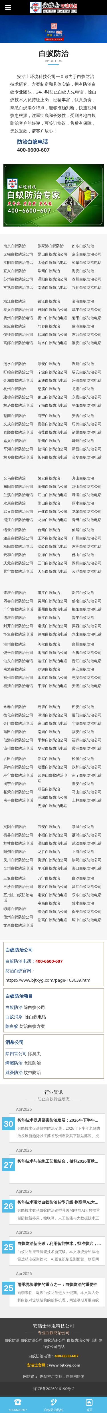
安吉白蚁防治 (83, 415)
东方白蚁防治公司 (52, 886)
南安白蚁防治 (83, 669)
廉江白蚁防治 (49, 617)
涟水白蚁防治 (14, 363)
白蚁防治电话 (40, 1356)
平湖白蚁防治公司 (18, 448)
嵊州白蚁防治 (83, 440)
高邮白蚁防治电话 (18, 342)
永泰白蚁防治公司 (52, 677)
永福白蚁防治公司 (52, 834)
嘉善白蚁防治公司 (52, 423)
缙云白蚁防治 (14, 529)
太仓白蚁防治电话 (52, 262)
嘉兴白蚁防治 (14, 440)
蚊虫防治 (32, 1072)
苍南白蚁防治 (14, 415)
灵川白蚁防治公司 (18, 859)
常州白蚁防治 (49, 270)
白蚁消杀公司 (55, 1340)
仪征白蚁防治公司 (18, 334)
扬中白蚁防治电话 (52, 317)
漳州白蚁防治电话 (18, 748)
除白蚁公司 (34, 1007)
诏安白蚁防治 (83, 706)
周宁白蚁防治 (14, 783)
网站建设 (30, 1376)
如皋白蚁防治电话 (87, 262)
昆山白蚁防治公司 (52, 254)
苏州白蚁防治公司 (18, 279)
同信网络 (73, 1376)
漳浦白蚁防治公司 (52, 715)
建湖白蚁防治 (83, 326)
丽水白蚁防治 (83, 503)
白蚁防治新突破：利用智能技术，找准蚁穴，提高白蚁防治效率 (59, 1243)
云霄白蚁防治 (49, 706)
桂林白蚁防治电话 (18, 843)
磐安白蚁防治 (49, 478)
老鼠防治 (32, 1063)
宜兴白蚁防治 (14, 270)
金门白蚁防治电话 (18, 723)
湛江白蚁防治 (49, 592)
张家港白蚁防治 (51, 245)
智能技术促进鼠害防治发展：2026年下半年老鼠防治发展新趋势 (59, 1120)
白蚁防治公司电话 (82, 1340)
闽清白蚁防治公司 (52, 652)
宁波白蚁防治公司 (52, 372)
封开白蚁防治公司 (18, 625)
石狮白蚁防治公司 (87, 652)
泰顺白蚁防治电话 (18, 432)
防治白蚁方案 (32, 1026)
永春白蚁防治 (14, 706)
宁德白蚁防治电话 (87, 723)
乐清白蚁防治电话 (87, 380)
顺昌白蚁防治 (49, 789)
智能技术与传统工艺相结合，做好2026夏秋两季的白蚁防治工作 (59, 1161)
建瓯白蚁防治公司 (52, 766)
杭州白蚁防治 (14, 388)
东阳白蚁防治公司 (18, 486)
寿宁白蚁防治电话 (18, 775)
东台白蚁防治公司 (87, 334)
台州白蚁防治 (49, 529)
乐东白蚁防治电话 (87, 894)
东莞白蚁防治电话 (87, 546)
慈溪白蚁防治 (49, 388)
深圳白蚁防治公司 (87, 563)
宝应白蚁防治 (14, 326)
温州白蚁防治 (83, 363)
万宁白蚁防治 (49, 878)
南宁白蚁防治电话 (87, 775)
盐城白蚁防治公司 (52, 334)
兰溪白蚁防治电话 (18, 494)
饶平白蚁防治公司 (18, 652)
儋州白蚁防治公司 (18, 916)
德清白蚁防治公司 (52, 448)
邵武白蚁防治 (49, 758)
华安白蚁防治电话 (52, 748)
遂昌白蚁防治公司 (18, 538)
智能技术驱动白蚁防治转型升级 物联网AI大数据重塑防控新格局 (59, 1202)
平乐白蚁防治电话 (52, 868)
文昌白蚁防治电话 (18, 925)
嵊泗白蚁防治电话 (87, 494)
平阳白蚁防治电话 (87, 405)
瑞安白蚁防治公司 (87, 372)
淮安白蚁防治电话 (87, 342)
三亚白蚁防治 (14, 878)
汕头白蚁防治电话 (18, 660)
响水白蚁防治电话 (52, 342)
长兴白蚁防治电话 (52, 457)
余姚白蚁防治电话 (52, 380)
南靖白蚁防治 (49, 731)
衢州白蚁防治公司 (52, 486)
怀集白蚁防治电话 (18, 634)
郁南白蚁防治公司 (87, 600)
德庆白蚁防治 (14, 617)
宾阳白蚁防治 (14, 826)
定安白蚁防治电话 (52, 894)
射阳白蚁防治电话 (87, 317)
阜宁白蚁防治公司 (87, 309)
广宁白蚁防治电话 (18, 609)
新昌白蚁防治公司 (87, 448)
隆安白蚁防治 (83, 783)
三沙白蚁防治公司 (18, 886)
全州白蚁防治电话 (18, 868)
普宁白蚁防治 (83, 617)
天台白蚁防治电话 (52, 571)
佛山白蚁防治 (83, 554)
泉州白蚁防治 (83, 644)
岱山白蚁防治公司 (87, 486)
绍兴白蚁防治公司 (87, 423)
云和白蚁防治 (14, 554)
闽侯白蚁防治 (49, 644)
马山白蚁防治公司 (87, 791)
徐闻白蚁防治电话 (52, 634)
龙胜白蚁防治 (49, 851)
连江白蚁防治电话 (52, 660)
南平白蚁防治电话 (18, 800)
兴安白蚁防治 (49, 826)
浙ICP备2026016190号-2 (53, 1388)
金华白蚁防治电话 (87, 457)
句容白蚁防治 (49, 326)
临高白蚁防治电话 (52, 919)
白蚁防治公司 (32, 1340)
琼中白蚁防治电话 (87, 919)
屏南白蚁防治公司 (18, 766)
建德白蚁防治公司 (18, 396)
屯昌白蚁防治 (49, 903)
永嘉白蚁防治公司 (87, 396)
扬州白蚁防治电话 (18, 317)
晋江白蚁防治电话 (87, 660)
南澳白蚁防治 (14, 669)
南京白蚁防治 (14, 245)
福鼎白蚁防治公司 (87, 739)
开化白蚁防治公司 (52, 511)
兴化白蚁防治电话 (87, 287)
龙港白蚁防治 (83, 388)
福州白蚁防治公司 (18, 677)
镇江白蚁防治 (49, 301)
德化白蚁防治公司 (18, 715)
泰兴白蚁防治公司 (18, 309)
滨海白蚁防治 (83, 301)
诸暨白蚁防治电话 (87, 432)
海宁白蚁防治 (49, 415)
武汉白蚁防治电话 (87, 843)
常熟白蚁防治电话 (18, 287)
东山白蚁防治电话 (52, 723)
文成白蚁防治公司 (18, 423)
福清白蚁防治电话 (18, 685)
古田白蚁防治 (14, 758)
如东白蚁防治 (83, 245)
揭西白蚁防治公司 (87, 625)
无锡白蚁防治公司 (18, 254)
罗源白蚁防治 (49, 669)
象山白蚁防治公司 (52, 396)
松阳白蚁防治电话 (18, 546)
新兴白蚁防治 (83, 592)
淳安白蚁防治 (49, 363)
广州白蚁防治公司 (87, 538)
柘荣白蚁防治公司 (18, 791)
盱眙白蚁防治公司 (18, 372)
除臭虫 (34, 1053)
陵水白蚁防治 (83, 903)
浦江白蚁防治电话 (18, 519)
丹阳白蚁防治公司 (52, 309)
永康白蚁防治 (14, 503)
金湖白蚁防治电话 (18, 380)
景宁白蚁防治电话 (18, 571)
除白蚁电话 (35, 1017)
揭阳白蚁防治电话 (87, 609)
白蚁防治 (12, 1340)
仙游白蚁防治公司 (18, 739)
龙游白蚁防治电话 (52, 519)
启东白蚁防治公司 (87, 254)
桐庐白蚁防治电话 (18, 405)
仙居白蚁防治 (83, 529)
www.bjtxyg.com (64, 1365)
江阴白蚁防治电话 (18, 262)
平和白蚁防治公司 (52, 739)
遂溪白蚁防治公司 (52, 625)
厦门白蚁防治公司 (87, 715)
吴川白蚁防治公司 (52, 600)
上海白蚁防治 (83, 851)
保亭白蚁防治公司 (87, 911)
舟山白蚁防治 (83, 478)
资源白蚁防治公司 (52, 859)
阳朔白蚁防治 (14, 851)
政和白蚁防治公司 (87, 766)
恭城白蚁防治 (83, 826)
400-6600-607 (33, 149)
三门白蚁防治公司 (52, 563)
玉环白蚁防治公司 (52, 538)
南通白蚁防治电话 (52, 287)
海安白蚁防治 (83, 270)
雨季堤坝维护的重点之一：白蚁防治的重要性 (57, 1284)
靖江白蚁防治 (14, 301)
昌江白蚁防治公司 (87, 886)
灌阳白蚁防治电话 (52, 843)
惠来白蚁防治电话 (87, 634)
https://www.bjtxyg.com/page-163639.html (48, 980)
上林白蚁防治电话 (87, 800)
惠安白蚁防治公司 (87, 677)
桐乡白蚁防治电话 (18, 457)
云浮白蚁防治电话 (87, 571)
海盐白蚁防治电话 (52, 432)
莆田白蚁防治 (14, 731)
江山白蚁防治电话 (52, 494)
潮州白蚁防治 (14, 644)
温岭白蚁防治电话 (52, 546)
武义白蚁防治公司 (18, 511)
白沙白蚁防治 (83, 878)
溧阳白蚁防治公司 (52, 279)
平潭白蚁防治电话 (52, 685)
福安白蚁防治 (83, 731)
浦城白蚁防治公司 (52, 797)
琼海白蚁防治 (14, 908)
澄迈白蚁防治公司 (52, 911)
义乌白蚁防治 (14, 478)
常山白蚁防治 (49, 503)
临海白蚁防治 (49, 554)
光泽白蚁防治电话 (52, 805)
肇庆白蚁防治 (14, 592)
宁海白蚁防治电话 (52, 405)
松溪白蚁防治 (83, 758)
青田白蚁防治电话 (87, 519)
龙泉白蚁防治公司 (87, 511)
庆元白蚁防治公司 (18, 563)
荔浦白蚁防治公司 (87, 834)
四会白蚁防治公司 (18, 600)
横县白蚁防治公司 (18, 834)
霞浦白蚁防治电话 (87, 748)
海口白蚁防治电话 (87, 868)
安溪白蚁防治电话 (87, 685)
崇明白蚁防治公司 (87, 859)
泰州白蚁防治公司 (87, 279)
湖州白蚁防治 (49, 440)
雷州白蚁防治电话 (52, 609)
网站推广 (47, 1376)
